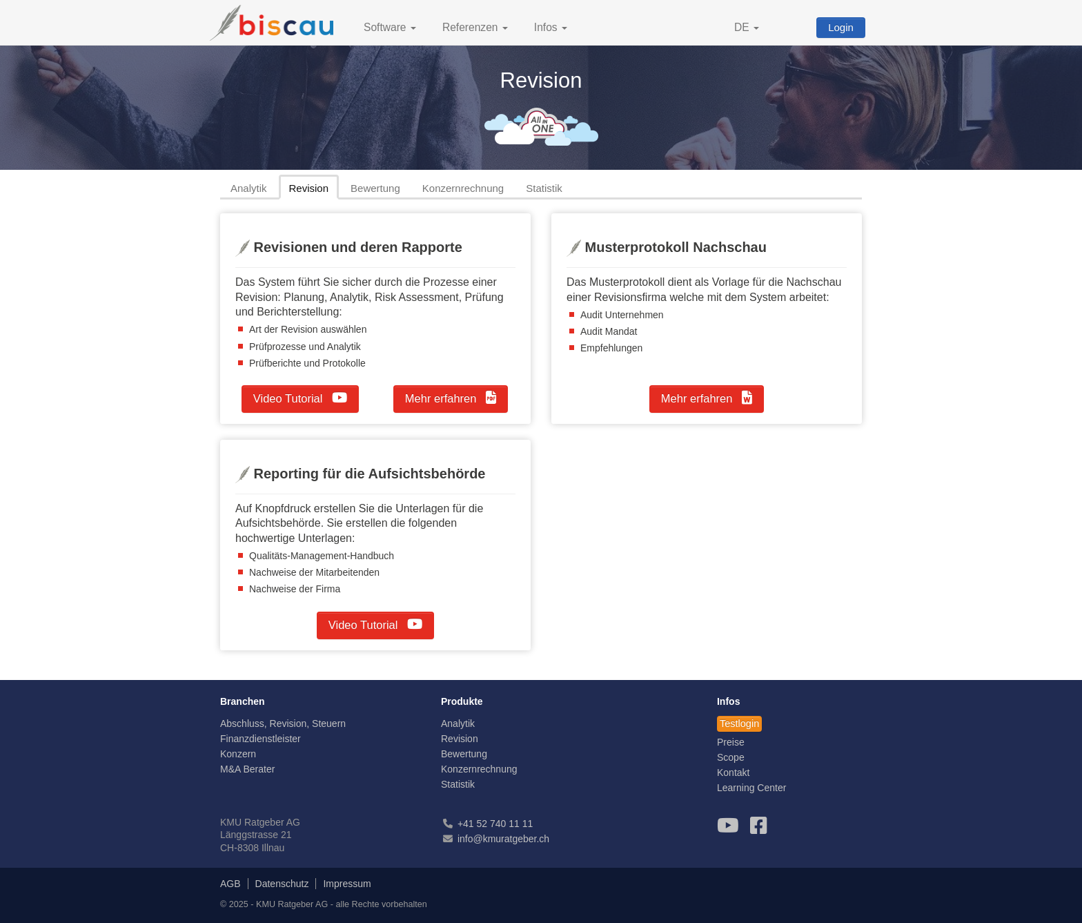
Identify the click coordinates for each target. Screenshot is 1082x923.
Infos (550, 27)
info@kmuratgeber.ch (503, 838)
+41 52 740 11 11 (495, 823)
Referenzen (475, 27)
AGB (230, 883)
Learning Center (751, 787)
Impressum (347, 883)
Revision (309, 188)
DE (746, 27)
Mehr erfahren (450, 398)
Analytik (248, 188)
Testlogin (739, 723)
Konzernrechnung (463, 188)
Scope (731, 757)
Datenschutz (282, 883)
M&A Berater (247, 769)
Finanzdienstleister (260, 738)
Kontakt (733, 772)
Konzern (238, 753)
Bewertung (375, 188)
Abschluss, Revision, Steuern (283, 723)
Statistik (544, 188)
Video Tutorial (300, 398)
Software (390, 27)
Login (841, 27)
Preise (731, 742)
